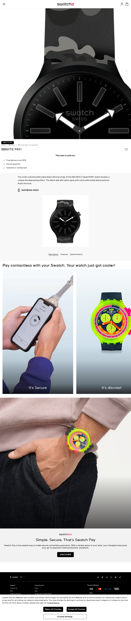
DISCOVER (65, 555)
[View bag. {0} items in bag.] (126, 4)
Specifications (76, 254)
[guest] (121, 4)
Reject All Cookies (53, 609)
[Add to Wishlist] (126, 149)
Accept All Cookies (76, 609)
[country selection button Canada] (14, 577)
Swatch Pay (7, 142)
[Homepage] (65, 4)
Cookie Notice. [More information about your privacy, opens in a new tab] (53, 603)
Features (64, 254)
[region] (65, 608)
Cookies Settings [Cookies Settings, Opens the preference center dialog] (64, 617)
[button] (4, 4)
